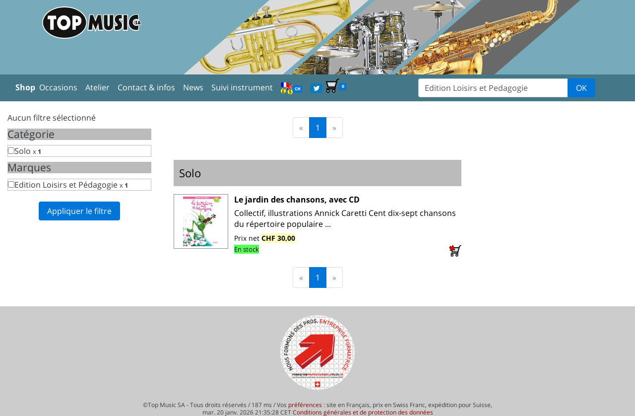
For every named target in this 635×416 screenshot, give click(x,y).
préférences (305, 405)
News (193, 87)
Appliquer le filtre (79, 211)
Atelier (97, 87)
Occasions (58, 87)
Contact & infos (146, 87)
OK (581, 87)
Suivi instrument (242, 87)
